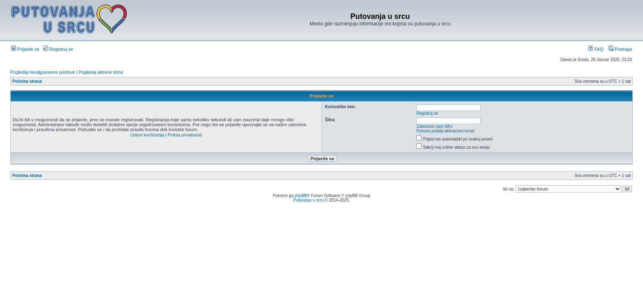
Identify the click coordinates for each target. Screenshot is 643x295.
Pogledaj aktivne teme (101, 72)
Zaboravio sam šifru (435, 126)
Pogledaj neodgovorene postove (42, 72)
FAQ (595, 49)
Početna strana (27, 81)
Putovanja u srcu (309, 200)
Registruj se (58, 49)
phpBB (300, 195)
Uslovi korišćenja (147, 134)
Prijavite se (25, 49)
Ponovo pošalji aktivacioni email (445, 131)
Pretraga (620, 49)
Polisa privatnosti (185, 134)
